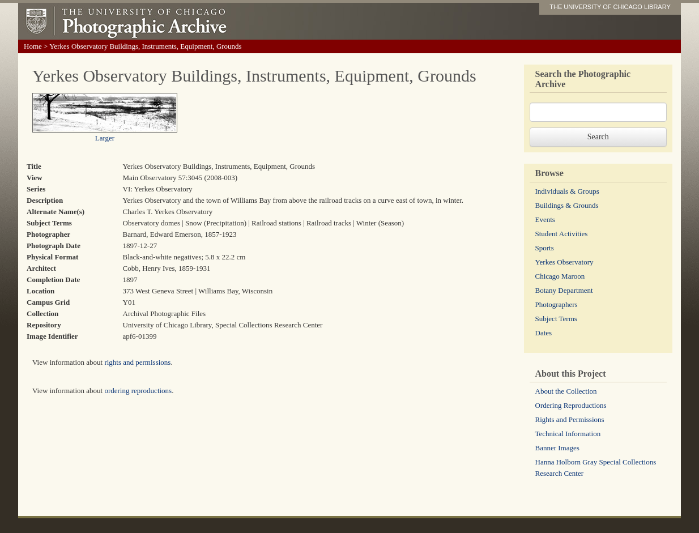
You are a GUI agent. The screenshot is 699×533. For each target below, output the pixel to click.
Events (545, 219)
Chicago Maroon (560, 276)
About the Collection (566, 391)
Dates (543, 333)
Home (33, 46)
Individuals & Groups (567, 191)
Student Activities (561, 233)
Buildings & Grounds (567, 205)
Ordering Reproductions (571, 405)
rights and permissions (137, 362)
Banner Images (557, 448)
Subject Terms (556, 318)
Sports (544, 248)
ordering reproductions (138, 390)
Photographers (556, 304)
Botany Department (564, 290)
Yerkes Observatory (564, 262)
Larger (104, 138)
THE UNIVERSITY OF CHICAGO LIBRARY (610, 6)
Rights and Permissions (569, 419)
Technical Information (568, 433)
